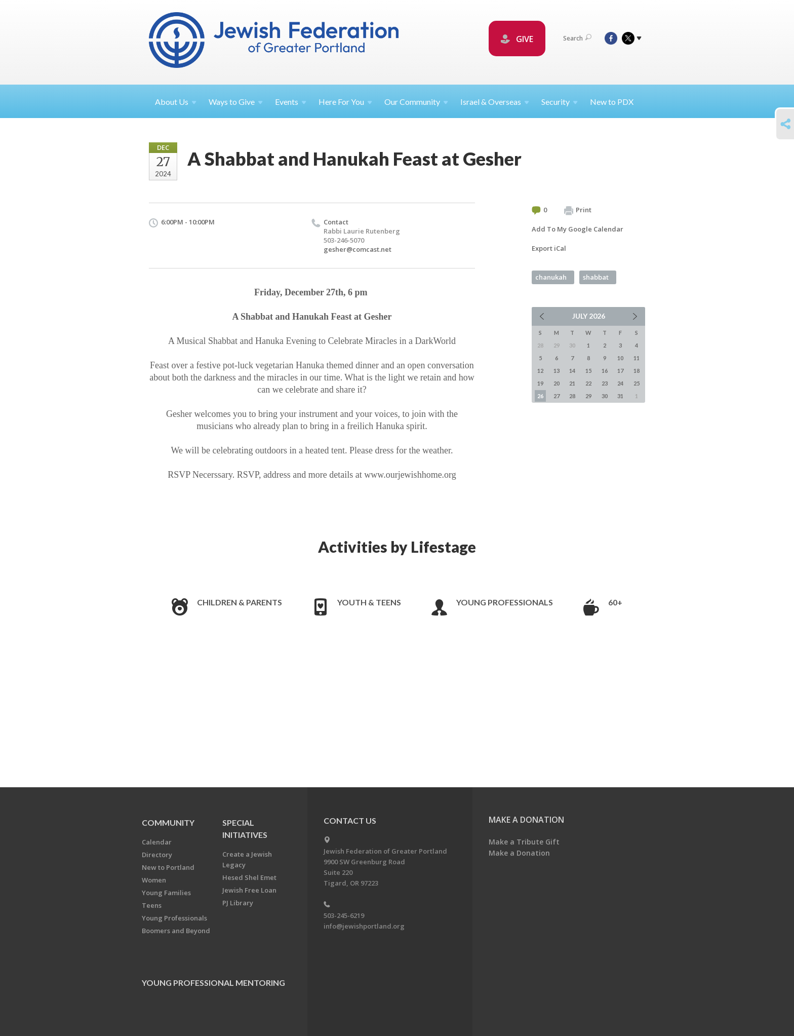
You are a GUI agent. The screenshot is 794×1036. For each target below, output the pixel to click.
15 (588, 370)
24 (620, 383)
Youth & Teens (369, 602)
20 (556, 383)
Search (577, 38)
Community (168, 822)
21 (572, 383)
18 (636, 370)
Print (577, 210)
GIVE (517, 39)
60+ (615, 602)
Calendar (157, 842)
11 (636, 358)
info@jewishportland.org (364, 926)
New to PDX (611, 101)
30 (605, 396)
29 (588, 396)
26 (540, 396)
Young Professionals (504, 602)
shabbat (596, 277)
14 (572, 370)
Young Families (166, 892)
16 (605, 370)
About (175, 101)
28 (572, 396)
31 (620, 396)
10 (620, 358)
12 (540, 370)
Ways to (236, 101)
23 (605, 383)
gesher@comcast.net (357, 249)
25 (636, 383)
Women (154, 880)
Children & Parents (239, 602)
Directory (157, 854)
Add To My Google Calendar (577, 229)
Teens (152, 905)
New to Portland (168, 867)
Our (416, 101)
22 (588, 383)
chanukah (551, 277)
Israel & (494, 101)
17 (620, 370)
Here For (345, 101)
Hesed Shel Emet (249, 877)
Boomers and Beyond (176, 930)
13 (556, 370)
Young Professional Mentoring (213, 982)
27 (556, 396)
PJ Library (237, 902)
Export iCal (549, 248)
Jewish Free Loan (249, 890)
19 (540, 383)
